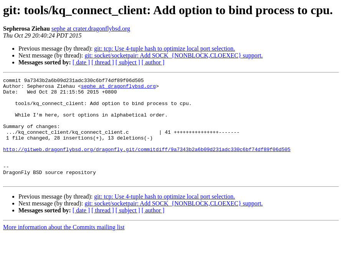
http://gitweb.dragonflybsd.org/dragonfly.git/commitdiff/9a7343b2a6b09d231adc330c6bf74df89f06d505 (147, 164)
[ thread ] (102, 62)
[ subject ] (128, 62)
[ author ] (153, 62)
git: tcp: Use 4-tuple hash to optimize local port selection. (164, 48)
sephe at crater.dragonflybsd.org (90, 28)
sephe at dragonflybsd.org (118, 88)
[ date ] (81, 62)
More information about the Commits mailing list (63, 248)
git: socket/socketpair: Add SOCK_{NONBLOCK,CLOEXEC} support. (173, 55)
